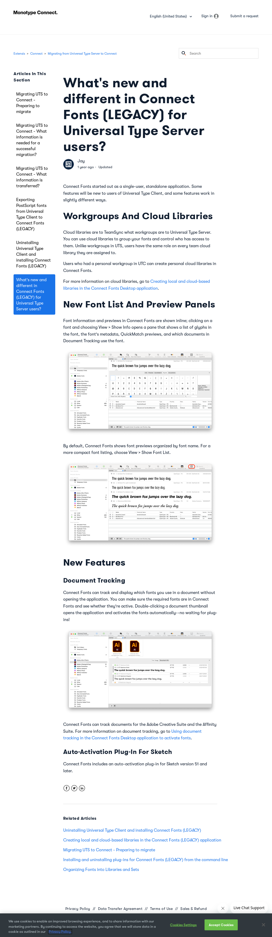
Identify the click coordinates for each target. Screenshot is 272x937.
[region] (136, 925)
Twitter (74, 788)
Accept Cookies (221, 925)
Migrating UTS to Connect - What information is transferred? (32, 177)
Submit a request (244, 16)
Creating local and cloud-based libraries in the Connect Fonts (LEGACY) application (142, 840)
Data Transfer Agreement (120, 908)
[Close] (263, 925)
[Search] (218, 53)
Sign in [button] (206, 16)
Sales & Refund (193, 908)
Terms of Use (161, 908)
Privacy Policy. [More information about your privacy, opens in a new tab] (60, 932)
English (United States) (169, 16)
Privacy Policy (77, 908)
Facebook (66, 788)
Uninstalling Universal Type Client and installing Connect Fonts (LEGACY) (33, 254)
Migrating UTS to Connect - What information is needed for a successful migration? (32, 140)
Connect (36, 53)
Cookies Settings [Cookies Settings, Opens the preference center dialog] (183, 925)
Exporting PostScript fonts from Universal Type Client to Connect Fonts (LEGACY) (31, 214)
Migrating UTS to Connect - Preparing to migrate (32, 103)
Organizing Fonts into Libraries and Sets (101, 869)
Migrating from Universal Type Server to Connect (82, 53)
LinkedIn (82, 788)
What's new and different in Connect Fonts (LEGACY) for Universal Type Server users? (31, 294)
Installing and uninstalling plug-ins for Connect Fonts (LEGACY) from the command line (145, 859)
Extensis (19, 53)
